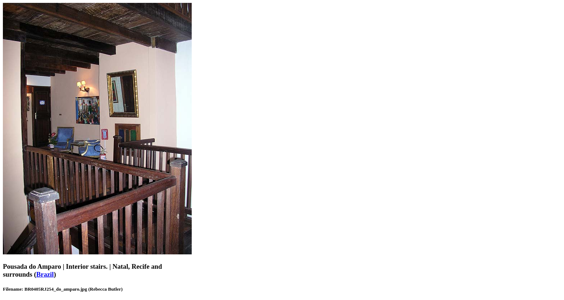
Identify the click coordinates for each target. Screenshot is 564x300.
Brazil (45, 274)
